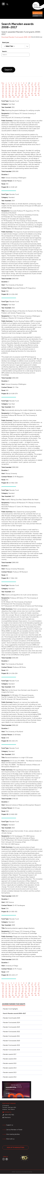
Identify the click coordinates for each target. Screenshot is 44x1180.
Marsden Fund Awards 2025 (11, 1018)
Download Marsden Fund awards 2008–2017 (16, 37)
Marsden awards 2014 (9, 1068)
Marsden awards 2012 (9, 1077)
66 (16, 92)
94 (29, 95)
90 (16, 95)
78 (15, 93)
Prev (2, 83)
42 (16, 88)
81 (25, 93)
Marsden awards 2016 (9, 1059)
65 (13, 92)
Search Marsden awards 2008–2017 (14, 1013)
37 (39, 86)
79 (18, 93)
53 (13, 90)
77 (12, 93)
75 (6, 93)
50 (3, 90)
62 (3, 92)
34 (29, 86)
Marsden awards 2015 (9, 1063)
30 (16, 86)
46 (29, 88)
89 (12, 95)
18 (15, 85)
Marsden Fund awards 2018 (11, 1050)
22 (28, 85)
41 (13, 88)
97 (39, 95)
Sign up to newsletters (15, 1147)
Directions (7, 1117)
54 (16, 90)
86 (3, 95)
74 (3, 93)
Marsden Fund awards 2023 (11, 1027)
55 (19, 90)
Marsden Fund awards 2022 (11, 1031)
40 (9, 88)
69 (26, 92)
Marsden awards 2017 (9, 1054)
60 (36, 90)
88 (9, 95)
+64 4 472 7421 (9, 1115)
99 (6, 97)
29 (12, 86)
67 (19, 92)
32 (22, 86)
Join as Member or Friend (14, 1129)
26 (3, 86)
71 (32, 92)
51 (6, 90)
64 (9, 92)
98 (3, 97)
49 (39, 88)
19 (18, 85)
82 (28, 93)
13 (38, 83)
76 (9, 93)
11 (32, 83)
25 (38, 85)
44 (22, 88)
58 (29, 90)
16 (9, 85)
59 (32, 90)
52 (9, 90)
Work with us (10, 1139)
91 (19, 95)
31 (19, 86)
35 (32, 86)
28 (9, 86)
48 (36, 88)
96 (36, 95)
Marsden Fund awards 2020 (11, 1040)
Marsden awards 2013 (9, 1072)
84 (35, 93)
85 (38, 93)
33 (26, 86)
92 (22, 95)
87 (6, 95)
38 (3, 88)
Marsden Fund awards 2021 (11, 1036)
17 (12, 85)
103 (22, 97)
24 (35, 85)
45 (26, 88)
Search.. (4, 51)
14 (3, 85)
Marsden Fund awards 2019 (11, 1045)
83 (32, 93)
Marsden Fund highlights (10, 1009)
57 (26, 90)
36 (36, 86)
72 (35, 92)
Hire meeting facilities (13, 1134)
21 (25, 85)
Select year (5, 42)
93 (26, 95)
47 (32, 88)
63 (6, 92)
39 (6, 88)
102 (18, 97)
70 (29, 92)
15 (6, 85)
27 (6, 86)
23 (32, 85)
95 (32, 95)
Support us (9, 1125)
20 (22, 85)
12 (35, 83)
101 (14, 97)
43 (19, 88)
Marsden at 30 (11, 1087)
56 (22, 90)
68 (22, 92)
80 (22, 93)
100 (10, 97)
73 (38, 92)
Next (26, 97)
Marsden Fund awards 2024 (11, 1022)
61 (39, 90)
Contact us (7, 1112)
